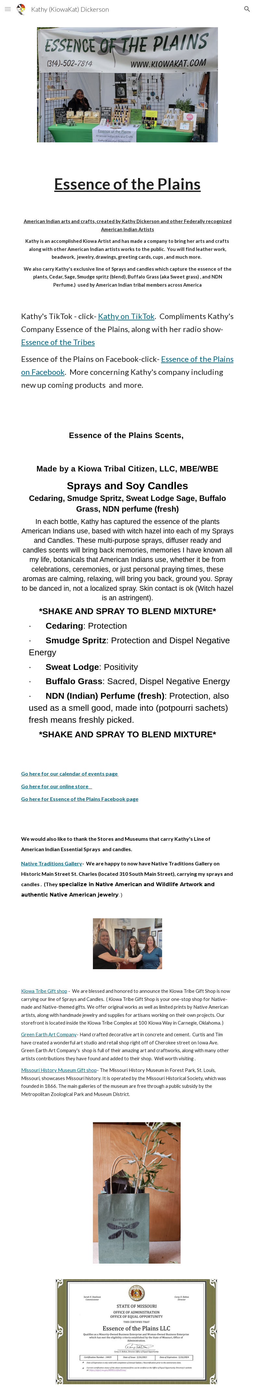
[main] (128, 183)
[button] (8, 9)
